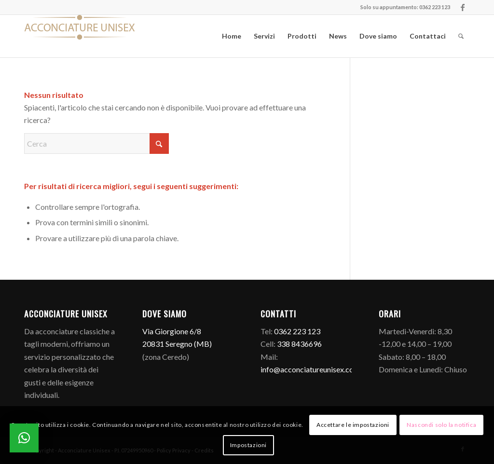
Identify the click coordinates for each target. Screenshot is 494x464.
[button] (24, 437)
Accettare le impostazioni (352, 424)
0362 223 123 (297, 331)
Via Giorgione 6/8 (171, 331)
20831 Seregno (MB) (177, 343)
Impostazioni (248, 445)
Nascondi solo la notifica (441, 424)
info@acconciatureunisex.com (310, 369)
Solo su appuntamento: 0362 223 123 (405, 7)
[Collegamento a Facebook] (462, 7)
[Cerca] (461, 36)
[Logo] (79, 36)
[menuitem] (231, 36)
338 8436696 (299, 343)
